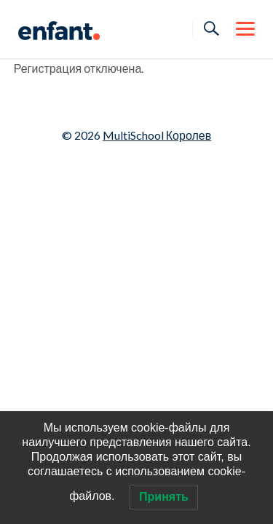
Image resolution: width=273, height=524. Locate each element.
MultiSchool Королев (157, 135)
